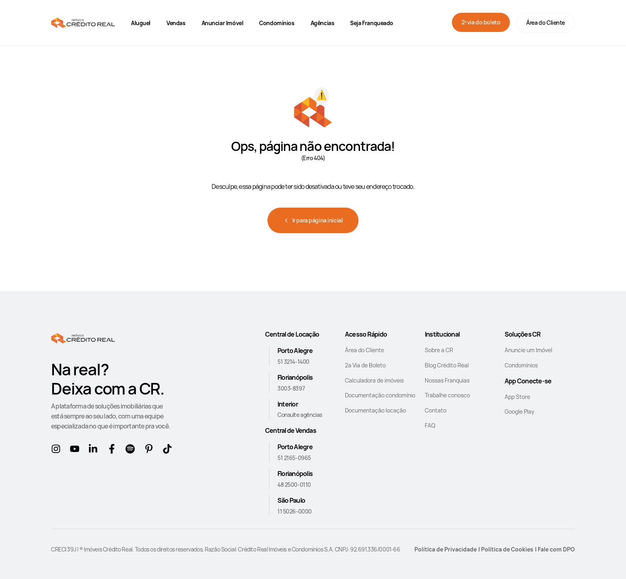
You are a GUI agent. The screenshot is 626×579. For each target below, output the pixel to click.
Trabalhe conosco (447, 395)
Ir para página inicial (313, 220)
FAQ (430, 425)
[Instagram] (57, 450)
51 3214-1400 (293, 361)
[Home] (83, 23)
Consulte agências (299, 414)
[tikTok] (168, 450)
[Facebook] (113, 450)
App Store (517, 397)
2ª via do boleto (481, 22)
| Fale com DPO (555, 549)
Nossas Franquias (447, 380)
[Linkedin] (94, 450)
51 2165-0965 (294, 458)
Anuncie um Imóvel (528, 350)
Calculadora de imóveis (374, 380)
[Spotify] (131, 450)
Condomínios (521, 365)
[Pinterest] (150, 450)
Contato (435, 410)
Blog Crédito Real (447, 365)
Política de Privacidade (445, 549)
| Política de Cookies (505, 549)
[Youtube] (76, 450)
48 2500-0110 (294, 484)
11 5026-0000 (294, 511)
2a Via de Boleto (365, 365)
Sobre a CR (439, 350)
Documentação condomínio (380, 395)
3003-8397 (291, 388)
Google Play (519, 411)
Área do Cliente (545, 22)
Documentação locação (375, 410)
